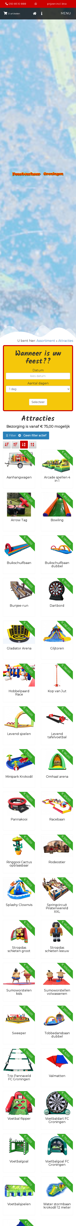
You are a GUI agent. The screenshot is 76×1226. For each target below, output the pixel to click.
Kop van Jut (57, 691)
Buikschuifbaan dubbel (57, 564)
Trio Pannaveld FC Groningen (19, 1077)
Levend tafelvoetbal (57, 735)
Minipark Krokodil (19, 776)
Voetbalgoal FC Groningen (57, 1163)
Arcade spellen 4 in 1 (57, 479)
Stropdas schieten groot (19, 949)
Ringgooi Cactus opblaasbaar (19, 863)
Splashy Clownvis (19, 905)
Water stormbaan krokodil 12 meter (57, 1205)
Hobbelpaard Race (19, 692)
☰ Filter (26, 435)
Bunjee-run (19, 605)
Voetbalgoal (19, 1161)
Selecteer (38, 402)
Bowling (57, 520)
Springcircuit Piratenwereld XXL (57, 908)
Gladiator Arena (19, 648)
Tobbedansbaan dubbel (57, 1034)
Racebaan (57, 819)
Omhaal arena (57, 776)
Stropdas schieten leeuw (57, 949)
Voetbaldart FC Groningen (57, 1120)
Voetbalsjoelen (19, 1204)
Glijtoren (57, 648)
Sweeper (19, 1033)
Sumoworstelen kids (19, 992)
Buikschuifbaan (19, 563)
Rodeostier (57, 862)
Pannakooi (19, 819)
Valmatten (57, 1076)
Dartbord (57, 605)
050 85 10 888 (17, 3)
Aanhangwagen (19, 477)
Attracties (65, 341)
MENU (66, 13)
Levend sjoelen (19, 734)
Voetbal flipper (19, 1118)
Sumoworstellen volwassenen (57, 992)
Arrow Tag (19, 520)
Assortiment (45, 341)
